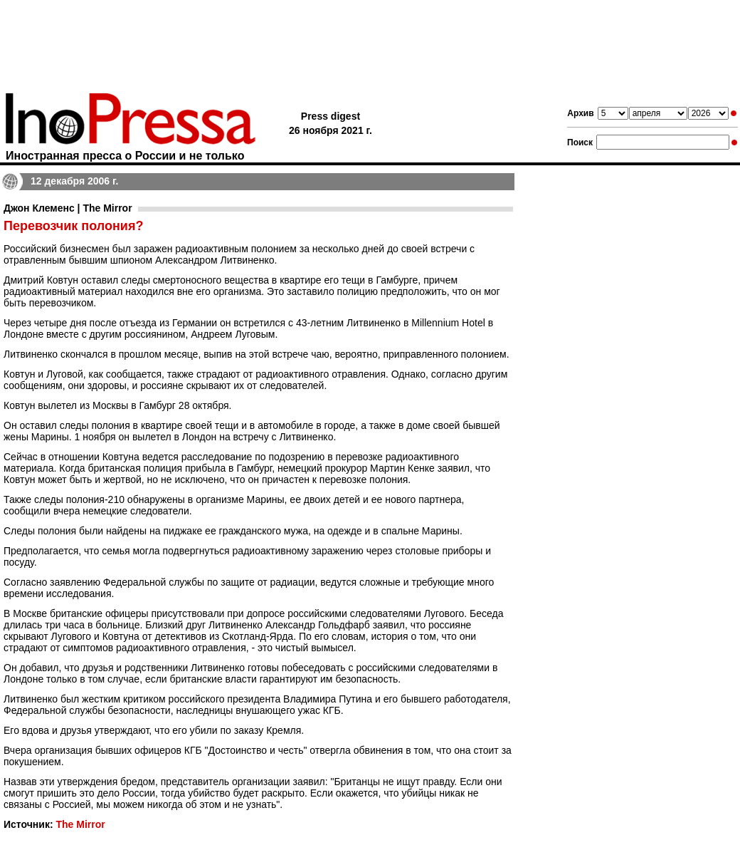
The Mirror (80, 824)
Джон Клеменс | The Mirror (68, 208)
